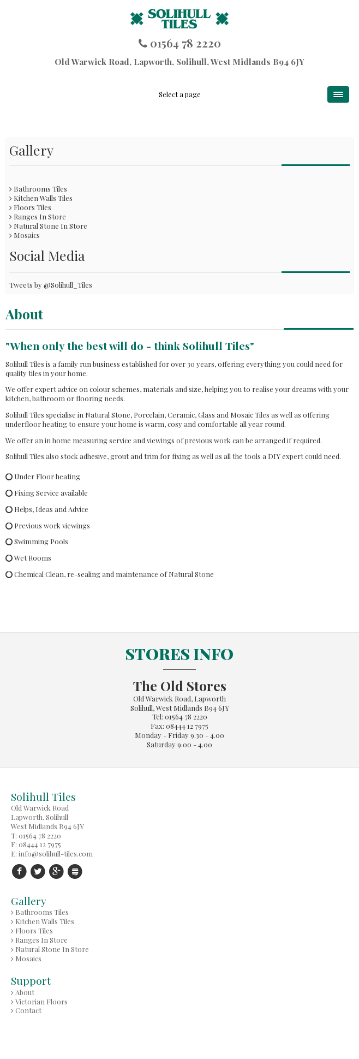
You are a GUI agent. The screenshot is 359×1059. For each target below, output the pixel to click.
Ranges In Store (40, 216)
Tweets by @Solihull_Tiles (50, 284)
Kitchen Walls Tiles (43, 198)
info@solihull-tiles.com (56, 853)
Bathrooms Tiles (40, 188)
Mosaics (27, 235)
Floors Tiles (32, 207)
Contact (28, 1010)
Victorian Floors (41, 1001)
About (24, 992)
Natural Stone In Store (50, 225)
